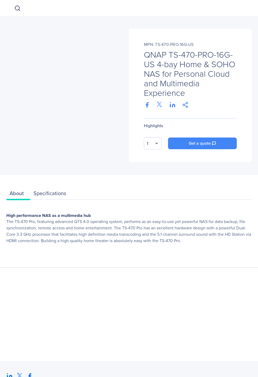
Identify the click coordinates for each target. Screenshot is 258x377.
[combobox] (153, 143)
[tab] (18, 194)
